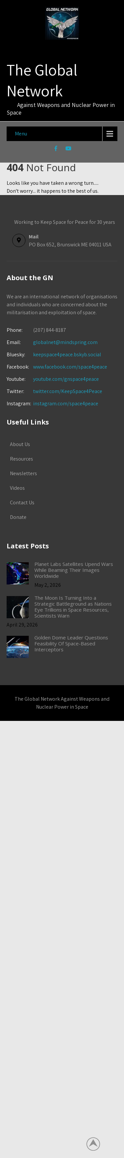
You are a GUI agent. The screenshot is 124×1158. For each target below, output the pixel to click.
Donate (18, 517)
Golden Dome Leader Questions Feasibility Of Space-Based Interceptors (71, 643)
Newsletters (23, 473)
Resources (21, 458)
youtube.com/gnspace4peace (66, 379)
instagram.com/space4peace (65, 403)
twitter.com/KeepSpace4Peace (67, 391)
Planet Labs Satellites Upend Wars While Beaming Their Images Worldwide (73, 570)
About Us (20, 444)
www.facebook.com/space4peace (70, 366)
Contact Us (22, 502)
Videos (17, 487)
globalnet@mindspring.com (52, 342)
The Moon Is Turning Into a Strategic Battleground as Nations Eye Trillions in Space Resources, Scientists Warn (73, 607)
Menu (21, 133)
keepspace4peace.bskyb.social (67, 354)
